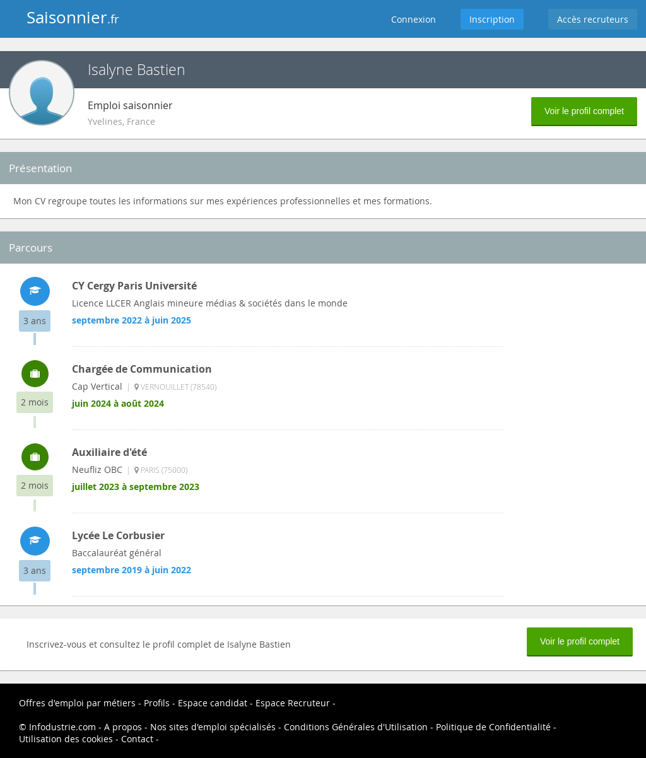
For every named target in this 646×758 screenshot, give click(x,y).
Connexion (413, 19)
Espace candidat (212, 703)
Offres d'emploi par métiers (77, 703)
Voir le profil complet (584, 111)
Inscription (492, 19)
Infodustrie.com (62, 727)
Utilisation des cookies (66, 739)
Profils (157, 703)
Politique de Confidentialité (493, 727)
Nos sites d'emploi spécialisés (213, 727)
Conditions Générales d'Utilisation (356, 727)
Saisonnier (72, 17)
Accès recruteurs (592, 19)
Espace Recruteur (292, 703)
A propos (123, 727)
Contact (137, 739)
